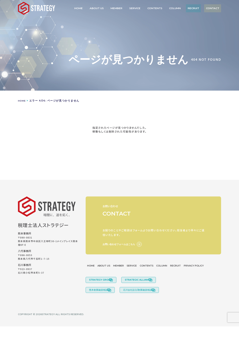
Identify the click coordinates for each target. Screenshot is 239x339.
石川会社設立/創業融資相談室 (143, 301)
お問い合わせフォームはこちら (119, 244)
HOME (98, 8)
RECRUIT (197, 8)
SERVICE (146, 8)
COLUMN (181, 8)
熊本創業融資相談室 (99, 301)
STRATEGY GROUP (100, 288)
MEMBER (130, 8)
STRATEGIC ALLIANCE (143, 288)
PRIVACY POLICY (99, 273)
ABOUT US (113, 8)
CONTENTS (163, 8)
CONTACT (214, 8)
